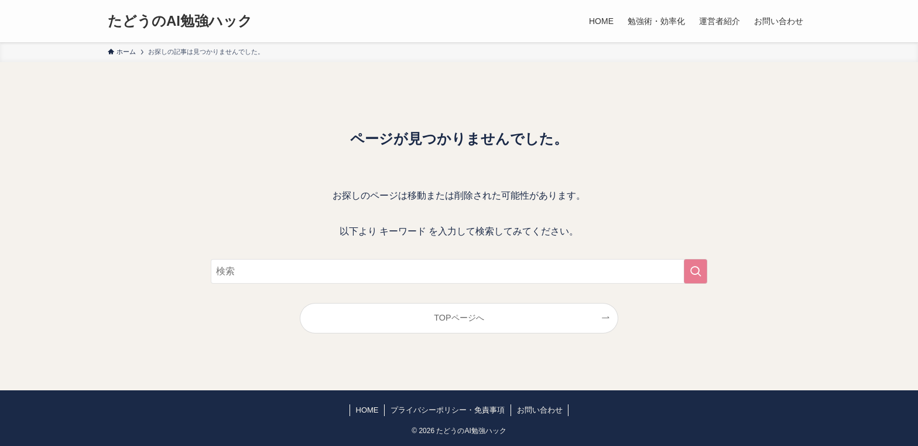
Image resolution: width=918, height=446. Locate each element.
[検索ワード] (459, 271)
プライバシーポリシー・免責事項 (448, 410)
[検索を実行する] (695, 271)
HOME (367, 410)
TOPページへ (459, 317)
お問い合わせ (540, 410)
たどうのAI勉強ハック (180, 21)
